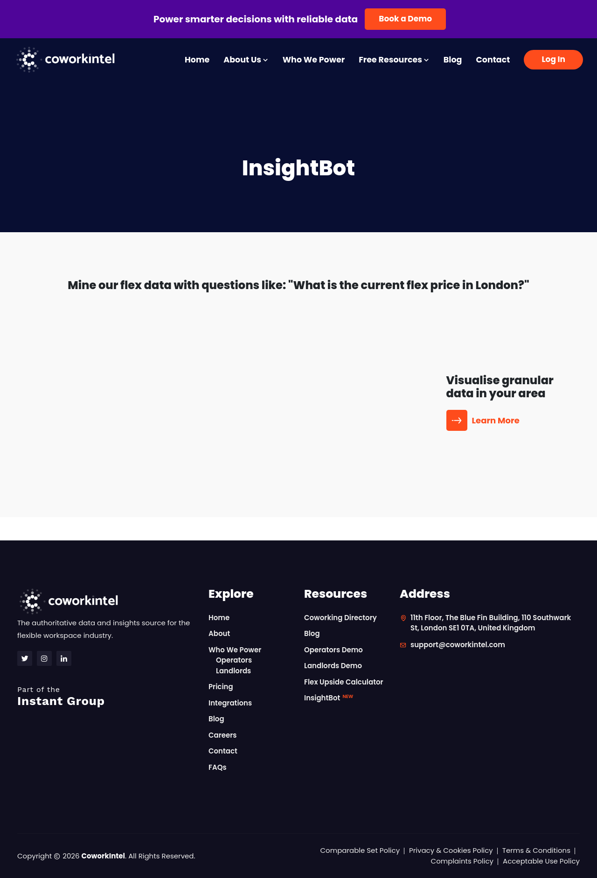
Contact (493, 59)
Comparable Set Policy (360, 850)
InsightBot (328, 698)
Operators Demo (333, 650)
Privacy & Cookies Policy (451, 850)
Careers (222, 735)
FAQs (217, 767)
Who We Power (314, 59)
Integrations (230, 703)
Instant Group (107, 696)
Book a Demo (405, 18)
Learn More (484, 420)
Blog (453, 59)
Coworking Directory (340, 617)
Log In (553, 59)
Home (197, 59)
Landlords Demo (333, 666)
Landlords (233, 671)
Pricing (220, 686)
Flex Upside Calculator (343, 682)
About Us (245, 59)
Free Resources (394, 59)
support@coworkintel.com (457, 645)
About (219, 633)
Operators (234, 660)
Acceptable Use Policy (541, 861)
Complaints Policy (462, 861)
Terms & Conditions (536, 850)
